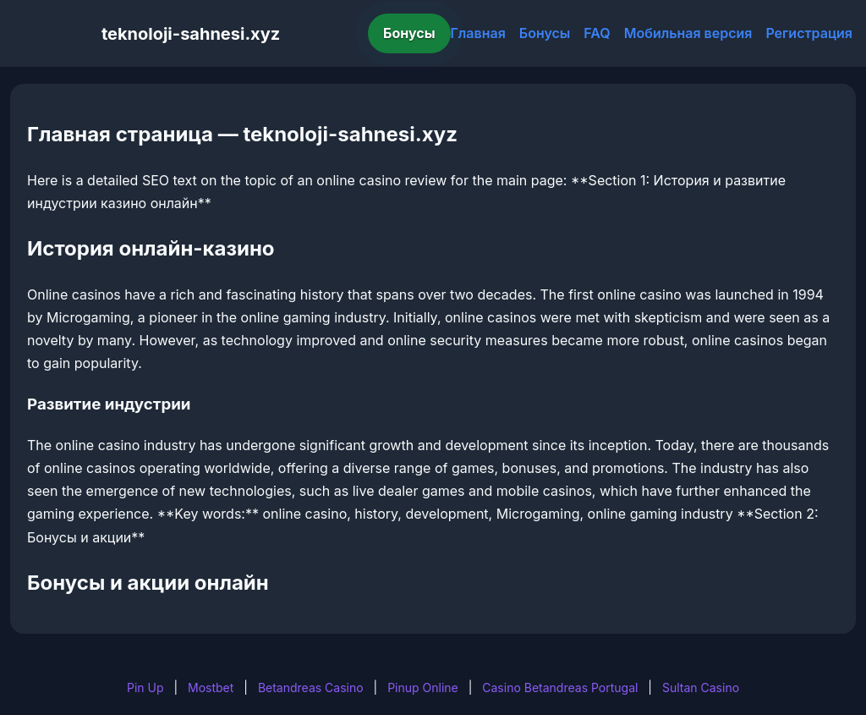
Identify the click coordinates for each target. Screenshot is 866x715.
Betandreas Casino (311, 687)
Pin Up (145, 687)
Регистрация (808, 33)
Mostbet (210, 687)
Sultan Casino (700, 687)
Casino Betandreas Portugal (560, 687)
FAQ (597, 33)
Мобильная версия (688, 33)
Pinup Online (422, 687)
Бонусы (409, 33)
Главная (478, 33)
